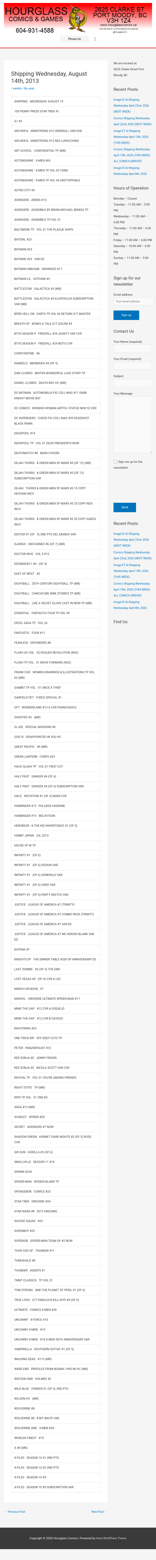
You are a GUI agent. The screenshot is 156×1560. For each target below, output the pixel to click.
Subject (132, 394)
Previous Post (15, 1512)
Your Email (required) (132, 376)
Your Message (132, 439)
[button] (74, 39)
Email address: (123, 306)
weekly (17, 88)
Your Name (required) (132, 359)
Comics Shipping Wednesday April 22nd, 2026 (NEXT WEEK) (132, 124)
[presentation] (129, 506)
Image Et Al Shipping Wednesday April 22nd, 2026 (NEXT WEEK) (132, 105)
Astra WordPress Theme (111, 1538)
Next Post (99, 1512)
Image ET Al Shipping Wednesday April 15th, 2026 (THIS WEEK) (131, 143)
